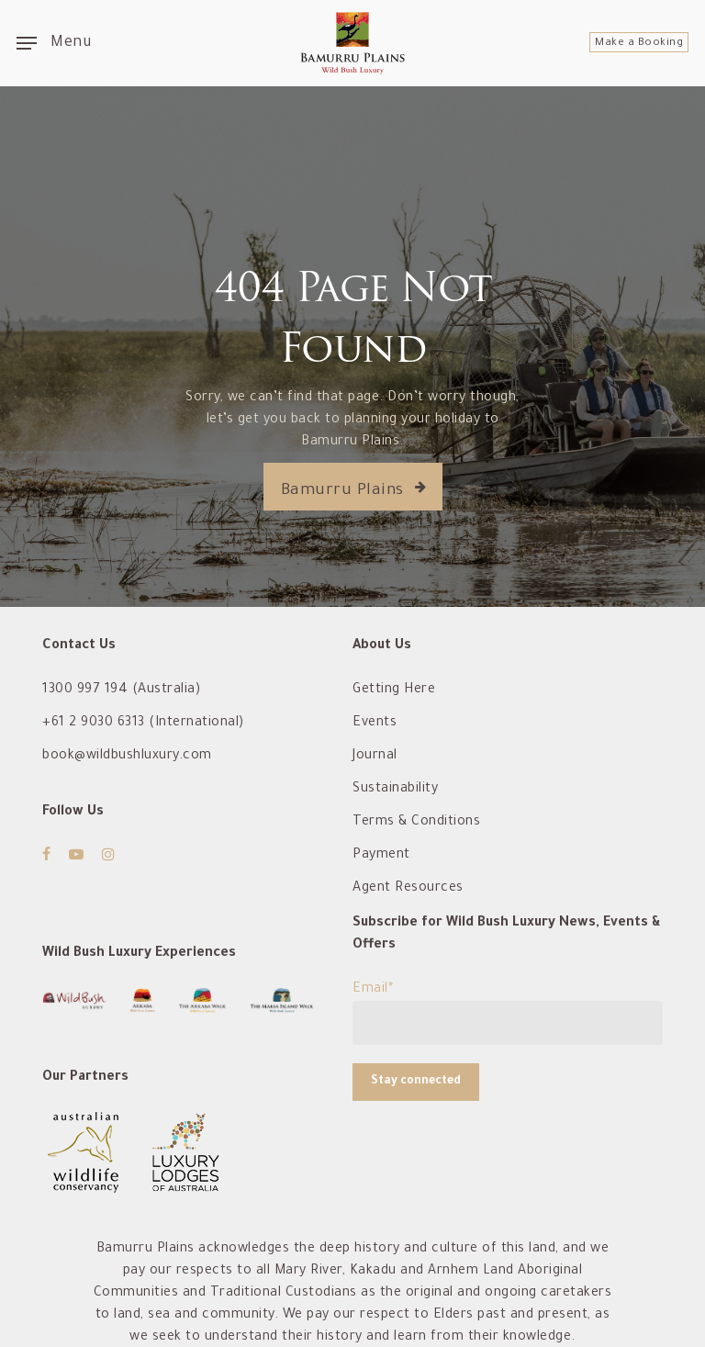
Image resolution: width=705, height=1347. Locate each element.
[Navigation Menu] (54, 43)
